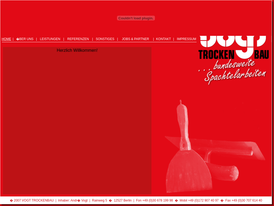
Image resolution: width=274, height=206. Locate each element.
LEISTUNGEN (50, 39)
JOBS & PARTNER (135, 39)
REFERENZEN (78, 39)
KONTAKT (163, 39)
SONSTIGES (105, 39)
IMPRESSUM (186, 39)
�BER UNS (24, 39)
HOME (6, 39)
